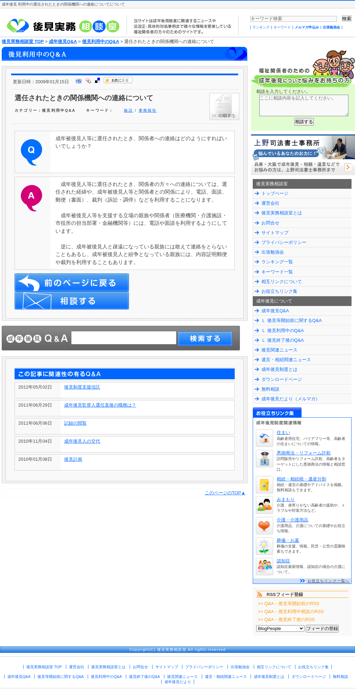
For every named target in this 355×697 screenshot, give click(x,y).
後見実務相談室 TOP (23, 41)
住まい (283, 432)
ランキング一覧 (277, 261)
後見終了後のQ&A (144, 676)
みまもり (286, 499)
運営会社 (270, 203)
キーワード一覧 (277, 271)
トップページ (274, 193)
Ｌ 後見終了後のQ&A (282, 340)
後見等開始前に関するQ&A (60, 676)
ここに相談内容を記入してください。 (303, 105)
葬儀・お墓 (288, 540)
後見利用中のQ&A (100, 41)
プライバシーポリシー (283, 242)
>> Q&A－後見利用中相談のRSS (291, 611)
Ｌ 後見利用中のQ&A (282, 330)
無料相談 (270, 389)
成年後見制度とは (279, 369)
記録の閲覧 (75, 423)
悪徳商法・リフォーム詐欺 (304, 453)
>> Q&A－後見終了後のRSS (286, 619)
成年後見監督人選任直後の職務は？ (100, 405)
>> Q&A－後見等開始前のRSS (288, 603)
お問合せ (270, 223)
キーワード (282, 27)
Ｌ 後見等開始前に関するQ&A (291, 320)
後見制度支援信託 (82, 387)
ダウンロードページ (281, 379)
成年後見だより (177, 682)
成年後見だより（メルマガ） (290, 398)
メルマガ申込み (307, 27)
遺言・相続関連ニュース (286, 359)
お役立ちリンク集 (279, 291)
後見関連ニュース (279, 349)
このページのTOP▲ (225, 492)
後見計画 (73, 459)
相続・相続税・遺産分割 (301, 479)
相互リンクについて (281, 281)
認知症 (283, 560)
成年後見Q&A (63, 41)
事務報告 (148, 110)
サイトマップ (274, 232)
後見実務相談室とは (281, 212)
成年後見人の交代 (82, 441)
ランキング (261, 27)
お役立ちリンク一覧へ (328, 581)
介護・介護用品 (292, 519)
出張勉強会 (331, 27)
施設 (128, 110)
